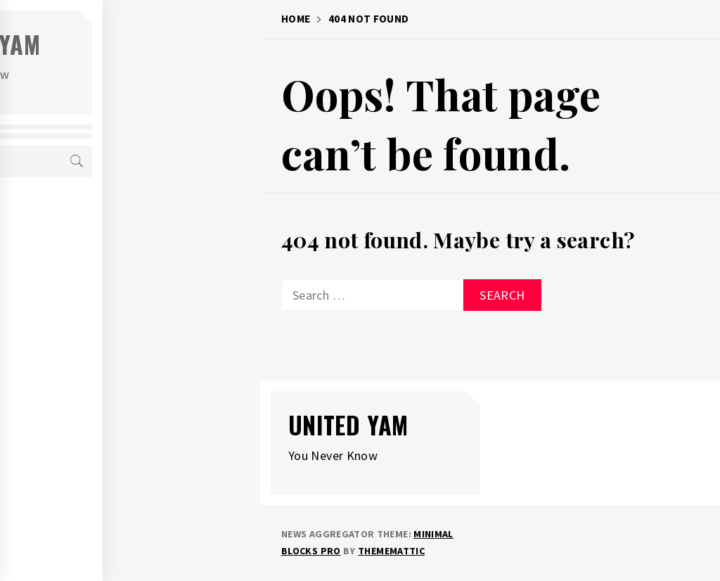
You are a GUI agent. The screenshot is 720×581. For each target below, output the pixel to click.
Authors (86, 275)
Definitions (93, 306)
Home (76, 214)
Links (77, 337)
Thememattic (391, 550)
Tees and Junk (99, 244)
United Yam (137, 44)
